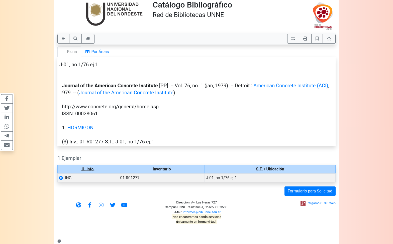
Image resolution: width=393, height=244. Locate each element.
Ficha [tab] (69, 51)
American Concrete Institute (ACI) (290, 86)
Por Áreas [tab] (97, 51)
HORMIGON (80, 128)
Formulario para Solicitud (310, 191)
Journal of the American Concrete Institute (126, 93)
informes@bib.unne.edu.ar (202, 212)
